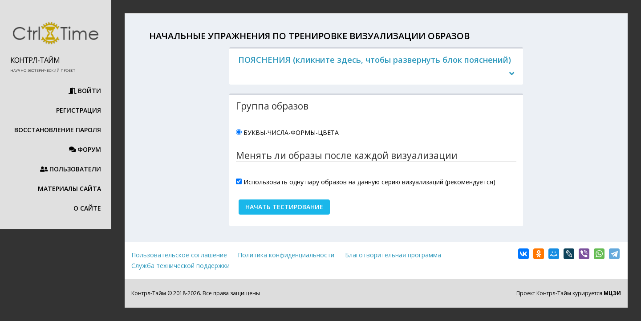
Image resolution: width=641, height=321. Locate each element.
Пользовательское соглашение (179, 255)
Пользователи (70, 169)
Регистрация (78, 110)
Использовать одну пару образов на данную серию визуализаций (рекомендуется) (369, 182)
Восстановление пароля (57, 130)
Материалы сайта (65, 188)
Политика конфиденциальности (286, 255)
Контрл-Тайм (35, 60)
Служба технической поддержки (180, 265)
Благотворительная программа (393, 255)
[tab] (376, 67)
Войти (85, 90)
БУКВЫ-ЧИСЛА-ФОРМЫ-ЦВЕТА (291, 132)
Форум (85, 149)
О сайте (87, 208)
